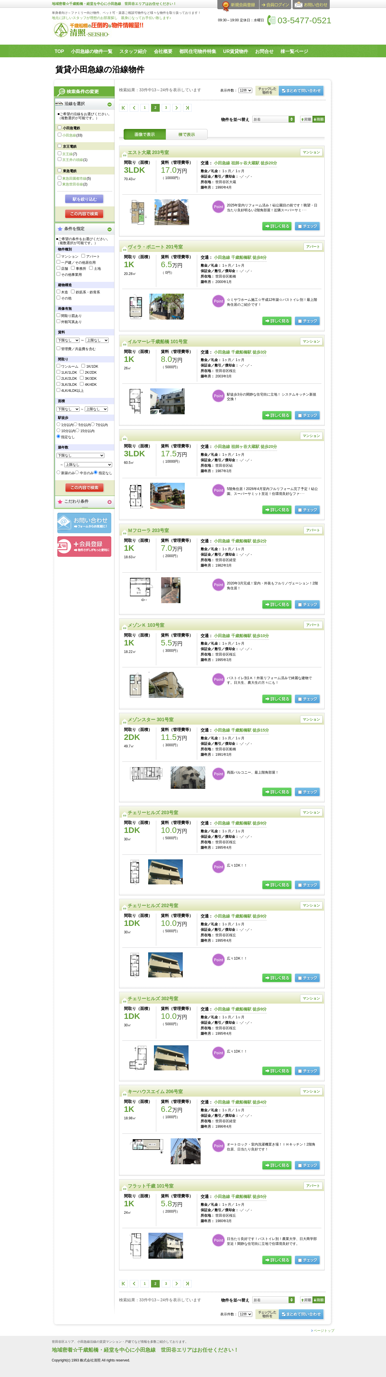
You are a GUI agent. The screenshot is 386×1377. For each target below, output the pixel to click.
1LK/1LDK (69, 373)
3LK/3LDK (69, 385)
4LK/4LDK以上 (72, 391)
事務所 (81, 269)
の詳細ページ (277, 226)
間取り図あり (71, 316)
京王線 (67, 154)
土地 (97, 269)
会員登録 (84, 546)
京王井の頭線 (72, 160)
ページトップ (324, 1331)
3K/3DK (91, 379)
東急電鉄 (70, 171)
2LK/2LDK (69, 379)
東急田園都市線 (74, 178)
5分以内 (84, 425)
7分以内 (102, 425)
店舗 (64, 269)
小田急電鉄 (71, 128)
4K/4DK (91, 385)
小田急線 (69, 135)
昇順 (306, 119)
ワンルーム (69, 366)
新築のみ (68, 473)
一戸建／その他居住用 (78, 263)
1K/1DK (92, 366)
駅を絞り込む (85, 199)
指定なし (68, 437)
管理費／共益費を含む (78, 349)
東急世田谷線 (72, 184)
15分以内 (87, 431)
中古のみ (87, 473)
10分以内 (68, 431)
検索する (84, 214)
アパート (93, 256)
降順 (318, 119)
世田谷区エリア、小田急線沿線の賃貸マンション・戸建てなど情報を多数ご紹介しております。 (120, 1341)
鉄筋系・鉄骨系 (88, 292)
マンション (69, 256)
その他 (66, 298)
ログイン (275, 4)
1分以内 (67, 425)
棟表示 (187, 134)
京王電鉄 (70, 147)
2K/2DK (91, 373)
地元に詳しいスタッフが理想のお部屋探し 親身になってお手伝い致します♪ (111, 18)
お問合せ (84, 523)
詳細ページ (277, 510)
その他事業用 (71, 275)
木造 (64, 292)
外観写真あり (71, 322)
